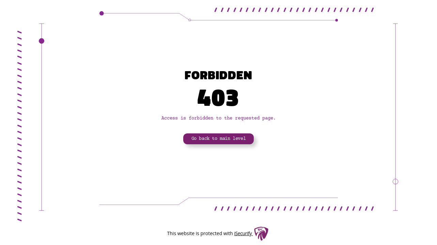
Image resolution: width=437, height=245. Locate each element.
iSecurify (243, 233)
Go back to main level (218, 139)
